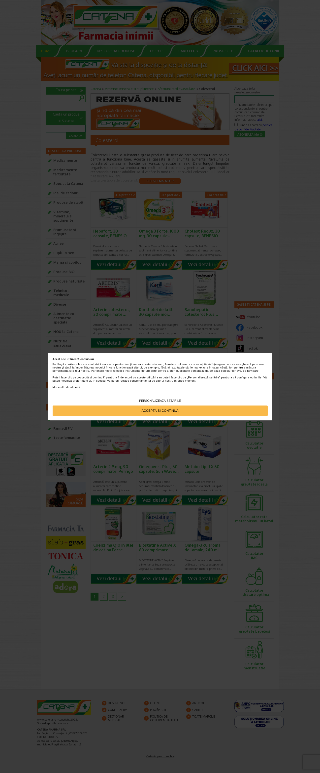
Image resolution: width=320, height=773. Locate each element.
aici (77, 387)
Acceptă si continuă (160, 410)
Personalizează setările (160, 401)
